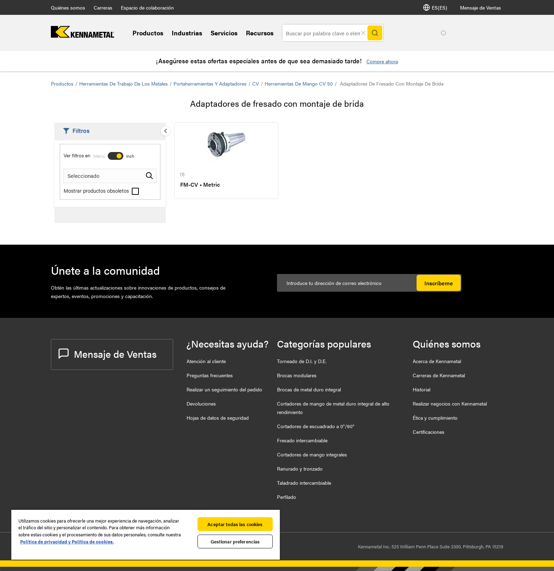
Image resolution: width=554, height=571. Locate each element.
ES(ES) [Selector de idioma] (435, 7)
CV (255, 83)
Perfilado (286, 496)
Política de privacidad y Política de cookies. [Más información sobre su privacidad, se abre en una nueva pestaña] (67, 541)
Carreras (103, 7)
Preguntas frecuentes (210, 375)
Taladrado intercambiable (304, 482)
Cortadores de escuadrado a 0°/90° (315, 426)
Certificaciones (428, 431)
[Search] (374, 32)
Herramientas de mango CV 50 (299, 83)
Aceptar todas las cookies (235, 524)
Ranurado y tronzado (300, 468)
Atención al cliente (206, 361)
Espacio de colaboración (147, 7)
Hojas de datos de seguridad (218, 417)
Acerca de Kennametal (437, 361)
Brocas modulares (297, 375)
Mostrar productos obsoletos (101, 190)
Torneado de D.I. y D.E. (301, 361)
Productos (147, 32)
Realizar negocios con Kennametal (450, 403)
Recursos (259, 32)
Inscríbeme (438, 283)
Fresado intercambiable (302, 440)
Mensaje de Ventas (480, 7)
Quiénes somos (68, 7)
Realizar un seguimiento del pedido (224, 389)
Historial (421, 389)
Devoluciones (201, 403)
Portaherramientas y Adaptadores (210, 83)
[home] (82, 35)
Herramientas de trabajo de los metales (123, 83)
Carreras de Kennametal (439, 375)
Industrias (187, 32)
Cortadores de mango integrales (312, 454)
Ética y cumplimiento (435, 417)
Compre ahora (382, 61)
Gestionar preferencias (235, 541)
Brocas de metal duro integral (309, 389)
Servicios (224, 32)
